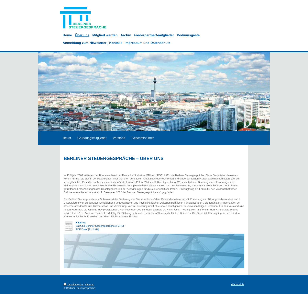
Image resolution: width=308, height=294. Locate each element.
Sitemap (89, 284)
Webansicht (237, 284)
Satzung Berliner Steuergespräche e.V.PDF (100, 225)
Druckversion (73, 284)
